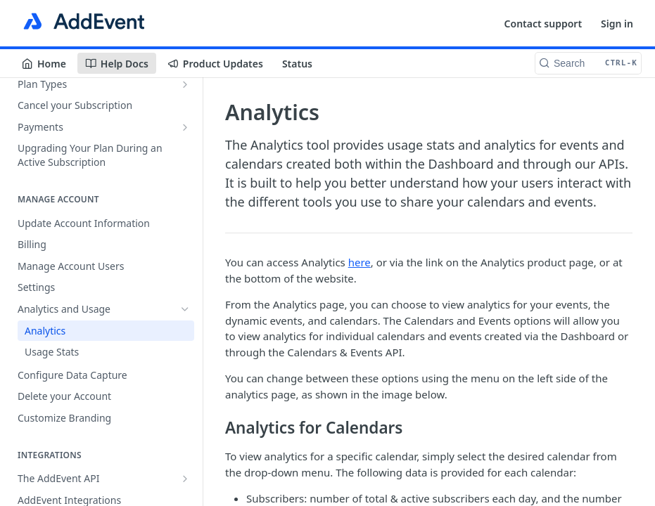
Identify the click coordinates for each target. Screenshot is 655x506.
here (359, 262)
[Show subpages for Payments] (185, 127)
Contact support (543, 23)
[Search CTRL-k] (588, 63)
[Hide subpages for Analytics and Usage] (185, 309)
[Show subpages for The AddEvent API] (185, 478)
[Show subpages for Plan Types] (185, 84)
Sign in (617, 23)
